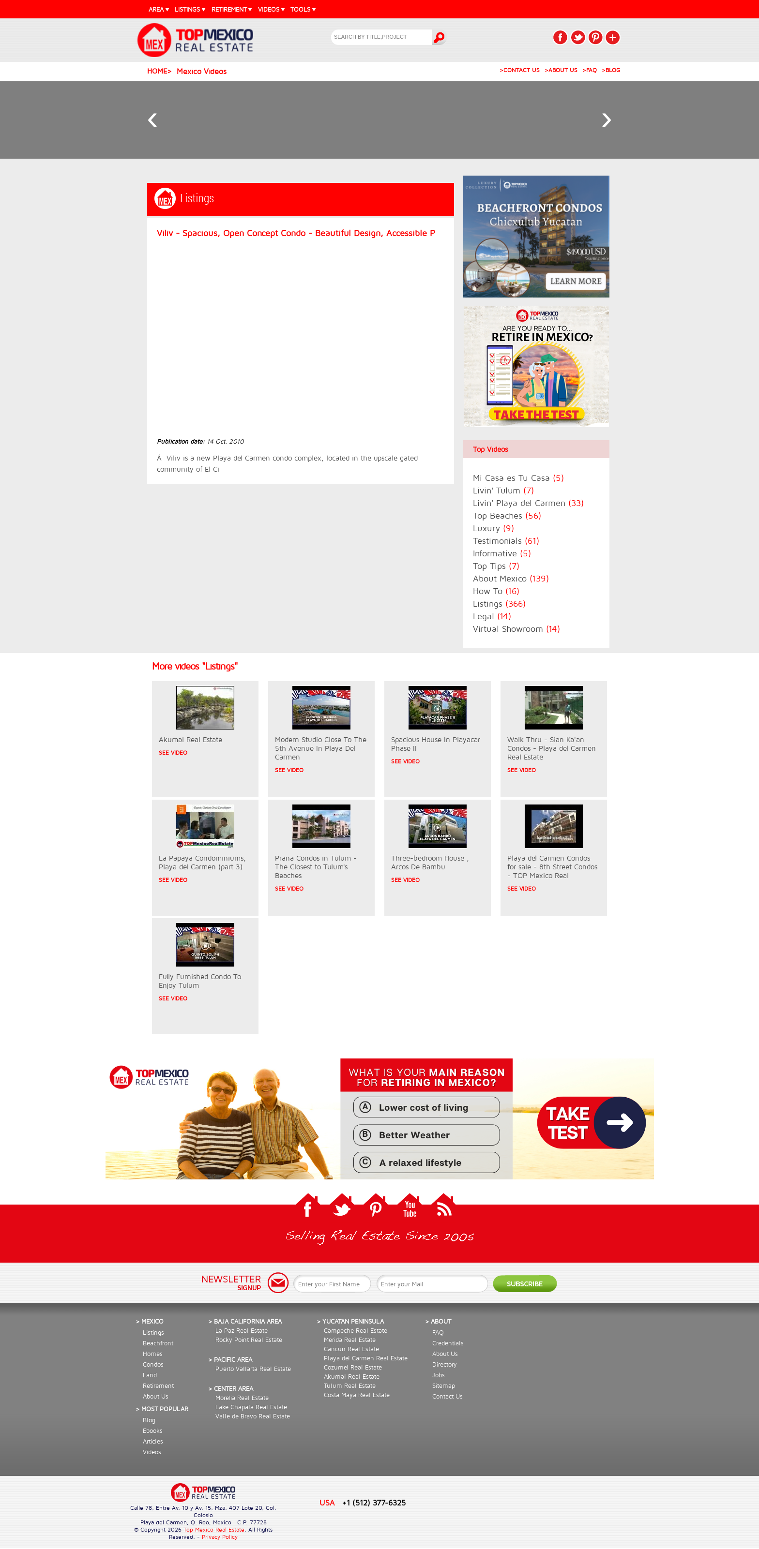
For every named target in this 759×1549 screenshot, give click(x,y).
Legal (492, 616)
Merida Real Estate (350, 1339)
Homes (153, 1353)
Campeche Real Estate (355, 1330)
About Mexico (511, 578)
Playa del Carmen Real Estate (366, 1358)
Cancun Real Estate (351, 1349)
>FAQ (589, 70)
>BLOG (611, 70)
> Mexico (150, 1321)
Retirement (158, 1385)
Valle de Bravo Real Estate (252, 1416)
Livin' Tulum (503, 490)
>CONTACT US (520, 70)
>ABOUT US (561, 70)
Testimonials (506, 541)
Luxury (493, 528)
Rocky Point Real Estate (248, 1339)
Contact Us (447, 1396)
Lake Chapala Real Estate (251, 1407)
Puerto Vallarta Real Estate (253, 1368)
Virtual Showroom (516, 629)
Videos (152, 1452)
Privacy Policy (220, 1536)
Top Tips (496, 566)
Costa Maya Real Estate (357, 1395)
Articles (153, 1441)
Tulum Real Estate (350, 1385)
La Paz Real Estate (241, 1330)
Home (157, 71)
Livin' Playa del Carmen (528, 503)
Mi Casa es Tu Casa (518, 478)
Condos (153, 1364)
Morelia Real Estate (242, 1397)
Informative (502, 553)
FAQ (438, 1332)
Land (150, 1375)
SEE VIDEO (173, 752)
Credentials (448, 1343)
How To (496, 591)
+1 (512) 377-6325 (374, 1502)
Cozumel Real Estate (353, 1367)
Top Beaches (507, 515)
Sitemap (443, 1385)
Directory (444, 1364)
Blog (149, 1420)
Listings (499, 603)
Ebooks (153, 1430)
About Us (155, 1396)
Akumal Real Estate (352, 1376)
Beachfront (158, 1343)
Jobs (438, 1375)
